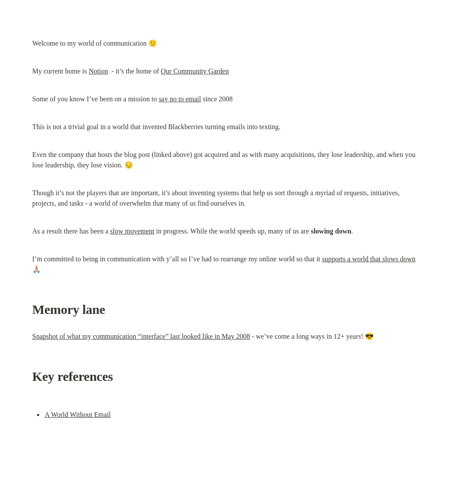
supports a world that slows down (369, 259)
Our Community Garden (195, 71)
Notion (98, 71)
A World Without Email (78, 414)
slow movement (132, 231)
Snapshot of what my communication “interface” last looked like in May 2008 (141, 336)
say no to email (180, 99)
